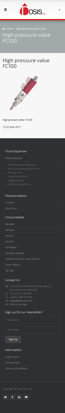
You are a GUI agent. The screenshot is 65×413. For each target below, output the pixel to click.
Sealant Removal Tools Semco (22, 258)
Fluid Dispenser (13, 158)
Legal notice (12, 356)
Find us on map (18, 304)
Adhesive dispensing (19, 184)
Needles (9, 224)
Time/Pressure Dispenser (22, 164)
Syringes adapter (14, 253)
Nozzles (9, 241)
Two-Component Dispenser (23, 168)
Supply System (16, 180)
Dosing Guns (15, 172)
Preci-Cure (11, 208)
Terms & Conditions (16, 368)
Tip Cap (9, 270)
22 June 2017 (13, 127)
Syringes (10, 229)
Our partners (12, 362)
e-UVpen (10, 202)
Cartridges (11, 247)
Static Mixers (12, 264)
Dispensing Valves (18, 176)
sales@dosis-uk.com (21, 300)
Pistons (9, 235)
